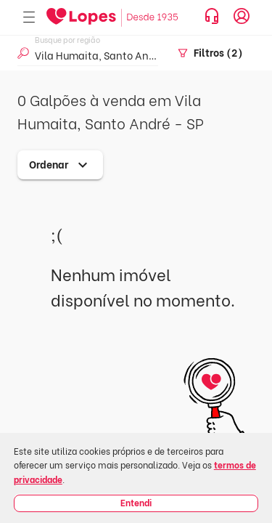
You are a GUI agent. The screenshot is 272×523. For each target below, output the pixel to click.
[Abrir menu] (29, 17)
